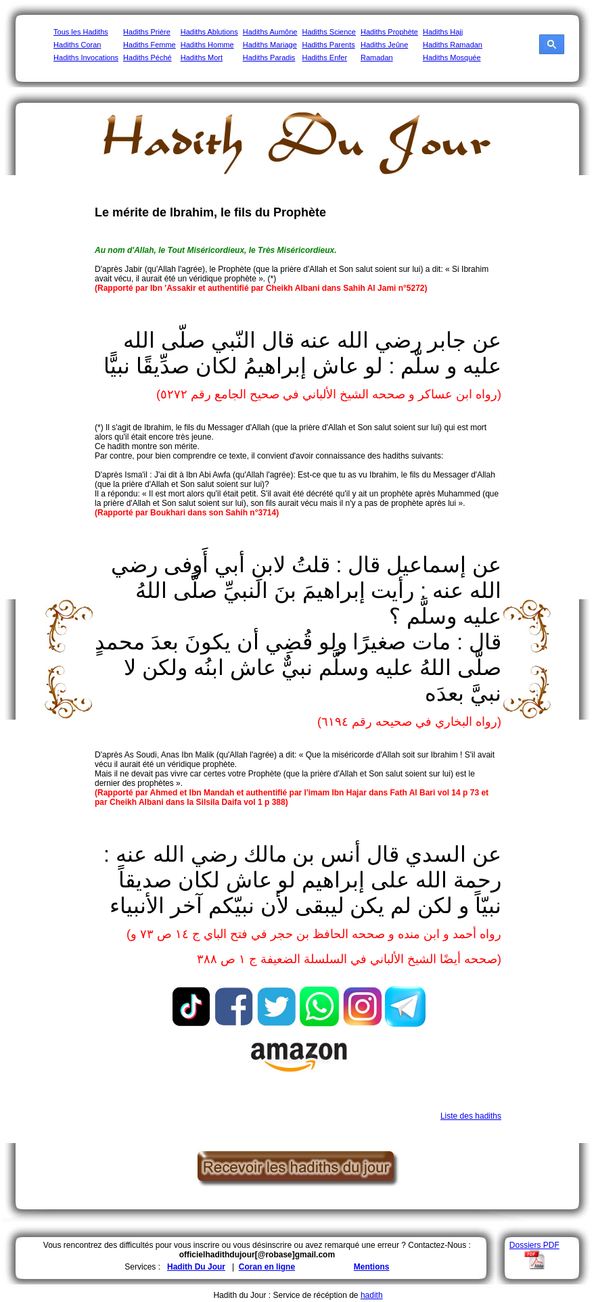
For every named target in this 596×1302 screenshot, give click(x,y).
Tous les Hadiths (80, 32)
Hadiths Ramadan (452, 45)
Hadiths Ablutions (209, 32)
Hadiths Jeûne (384, 45)
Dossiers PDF (534, 1245)
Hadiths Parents (328, 45)
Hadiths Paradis (269, 57)
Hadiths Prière (146, 32)
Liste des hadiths (470, 1116)
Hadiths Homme (207, 45)
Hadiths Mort (202, 57)
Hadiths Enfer (324, 57)
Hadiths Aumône (270, 32)
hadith (372, 1295)
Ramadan (377, 57)
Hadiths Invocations (85, 57)
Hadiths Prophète (389, 32)
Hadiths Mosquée (452, 57)
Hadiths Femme (149, 45)
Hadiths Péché (147, 57)
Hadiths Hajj (443, 32)
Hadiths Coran (77, 45)
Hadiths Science (329, 32)
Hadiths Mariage (270, 45)
